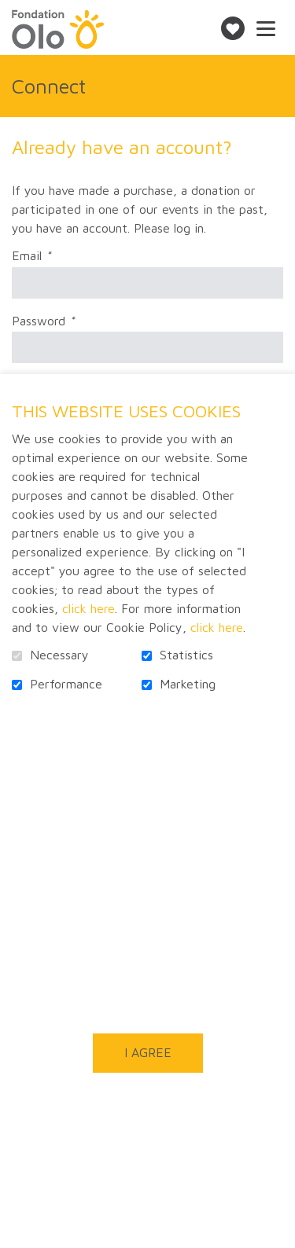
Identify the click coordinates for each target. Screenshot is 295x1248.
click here (88, 608)
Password (71, 321)
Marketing (188, 684)
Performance (66, 684)
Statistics (186, 655)
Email (59, 256)
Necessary (59, 655)
